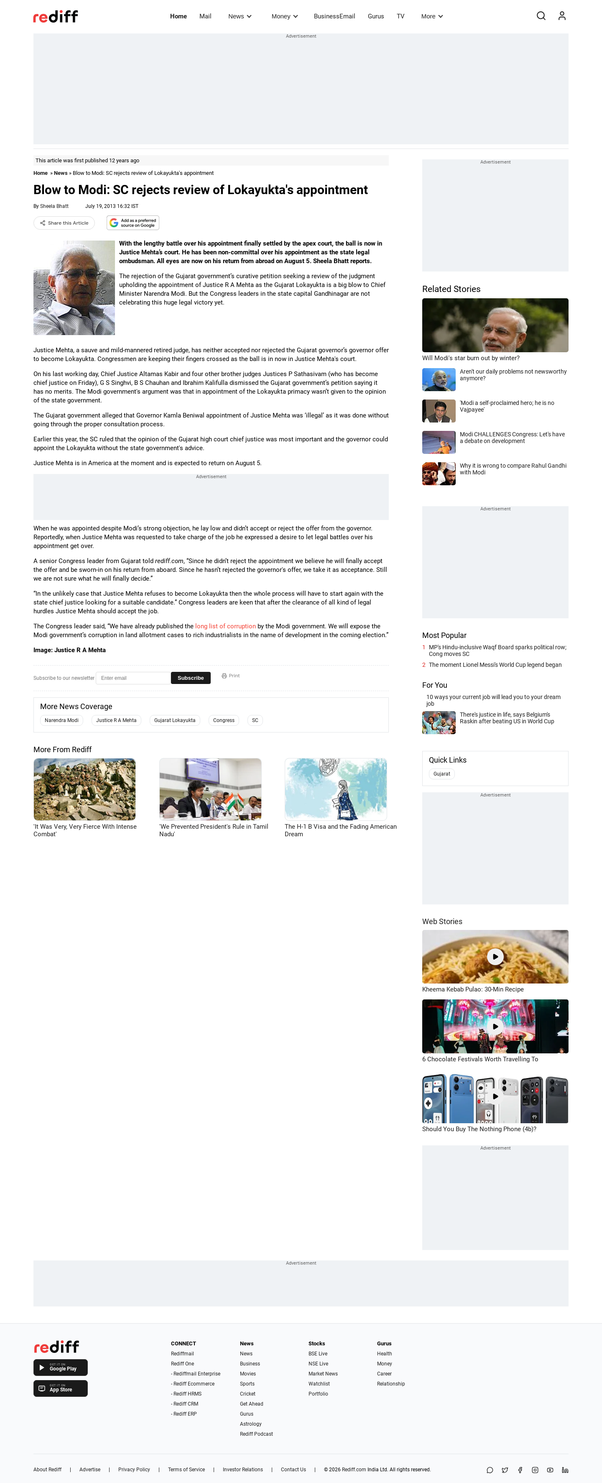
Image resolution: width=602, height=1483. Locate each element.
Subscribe (191, 678)
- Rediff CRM (184, 1404)
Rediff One (182, 1364)
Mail (205, 16)
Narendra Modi (62, 720)
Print (231, 675)
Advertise (89, 1470)
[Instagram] (535, 1471)
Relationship (391, 1384)
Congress (224, 720)
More (432, 16)
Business (250, 1364)
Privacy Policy (134, 1470)
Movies (248, 1374)
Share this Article (64, 223)
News (239, 16)
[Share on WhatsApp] (490, 1471)
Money (285, 16)
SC (255, 720)
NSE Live (318, 1364)
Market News (323, 1374)
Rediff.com (354, 1470)
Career (384, 1374)
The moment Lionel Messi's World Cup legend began (495, 664)
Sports (247, 1384)
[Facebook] (520, 1471)
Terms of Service (186, 1470)
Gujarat (442, 774)
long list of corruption (225, 626)
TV (401, 16)
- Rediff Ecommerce (192, 1384)
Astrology (251, 1424)
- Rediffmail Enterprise (195, 1374)
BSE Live (318, 1354)
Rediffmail (182, 1354)
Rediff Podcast (256, 1434)
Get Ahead (251, 1404)
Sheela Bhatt (54, 206)
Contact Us (293, 1470)
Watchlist (319, 1384)
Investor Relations (243, 1470)
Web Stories (442, 921)
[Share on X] (505, 1471)
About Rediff (47, 1470)
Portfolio (318, 1394)
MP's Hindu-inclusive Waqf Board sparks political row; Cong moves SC (497, 650)
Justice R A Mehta (116, 720)
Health (384, 1354)
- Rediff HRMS (186, 1394)
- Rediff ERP (184, 1414)
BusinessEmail (334, 16)
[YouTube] (550, 1471)
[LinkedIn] (565, 1471)
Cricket (247, 1394)
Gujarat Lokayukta (175, 720)
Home (178, 16)
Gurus (376, 16)
